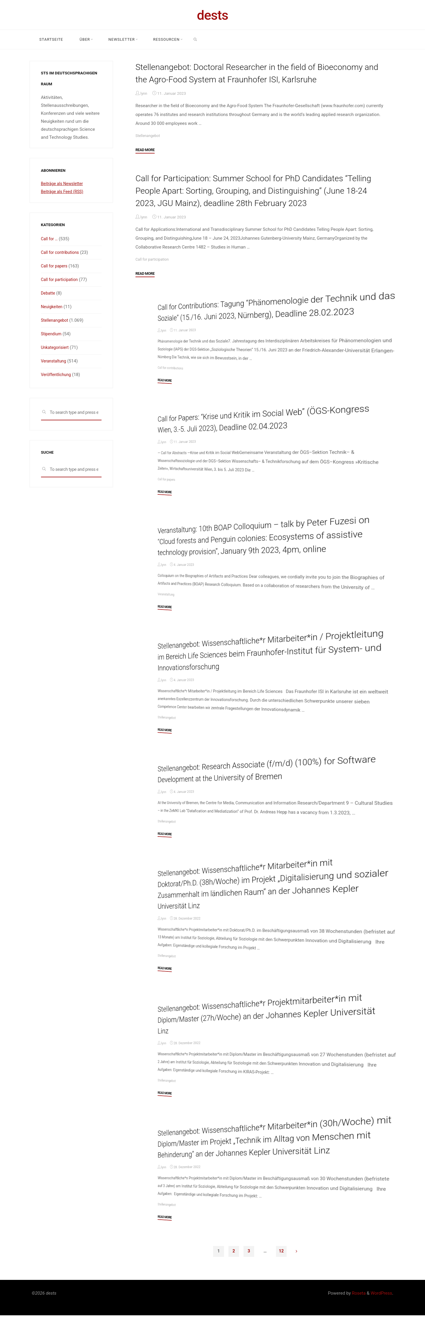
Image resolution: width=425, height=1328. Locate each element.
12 (281, 1263)
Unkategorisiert (56, 347)
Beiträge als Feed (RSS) (64, 191)
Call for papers (167, 491)
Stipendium (52, 334)
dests (212, 15)
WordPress (381, 1306)
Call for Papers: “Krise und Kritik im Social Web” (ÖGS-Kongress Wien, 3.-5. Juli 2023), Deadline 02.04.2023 (273, 430)
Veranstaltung (167, 606)
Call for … (50, 238)
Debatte (48, 293)
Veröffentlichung (57, 374)
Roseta (358, 1306)
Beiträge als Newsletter (63, 183)
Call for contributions (171, 379)
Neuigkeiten (52, 306)
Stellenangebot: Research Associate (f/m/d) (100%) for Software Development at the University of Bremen (277, 780)
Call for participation (153, 259)
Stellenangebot (148, 135)
